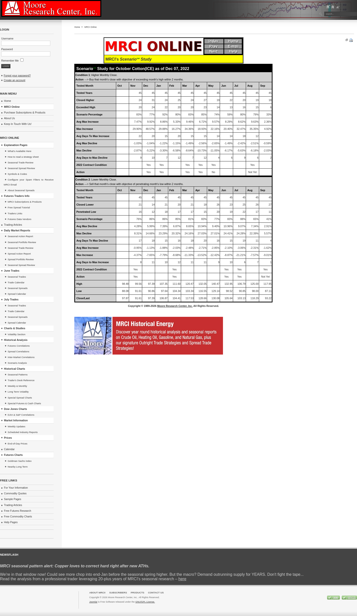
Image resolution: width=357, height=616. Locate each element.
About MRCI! (97, 592)
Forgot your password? (17, 75)
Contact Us (156, 592)
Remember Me (12, 60)
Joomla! (93, 602)
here (182, 579)
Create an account (14, 80)
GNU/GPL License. (145, 602)
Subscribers (118, 592)
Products (137, 592)
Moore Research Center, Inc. (174, 305)
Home (77, 27)
